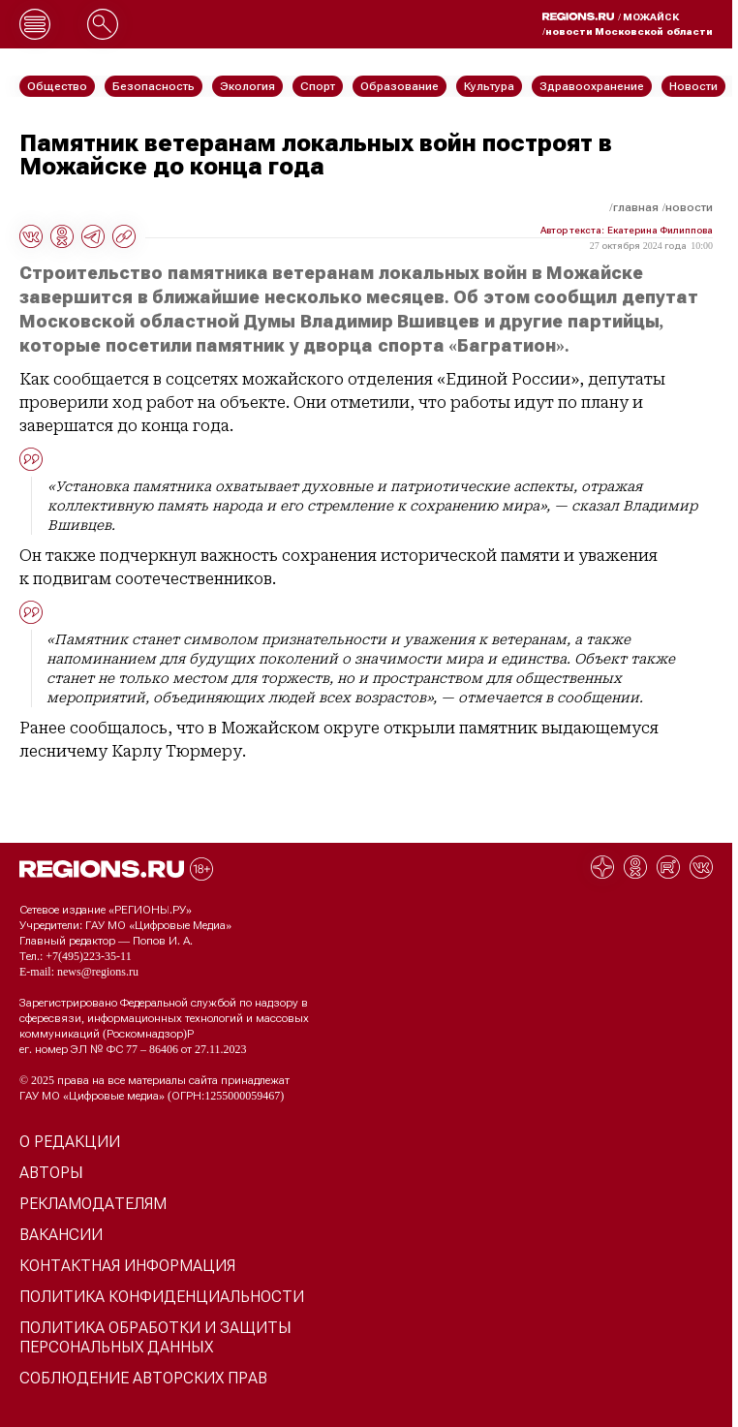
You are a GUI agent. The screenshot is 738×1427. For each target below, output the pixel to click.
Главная (636, 207)
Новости (689, 207)
